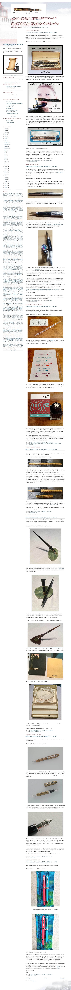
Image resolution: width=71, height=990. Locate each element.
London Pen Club (9, 106)
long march (10, 266)
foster (12, 232)
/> (45, 219)
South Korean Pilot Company (14, 325)
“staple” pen (61, 568)
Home (45, 978)
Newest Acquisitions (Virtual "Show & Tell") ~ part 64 (42, 449)
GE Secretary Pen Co (15, 237)
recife (4, 309)
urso (4, 339)
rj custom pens (19, 311)
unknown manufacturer (17, 338)
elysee (9, 227)
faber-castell (17, 230)
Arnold (22, 196)
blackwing (12, 203)
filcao (19, 231)
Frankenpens (14, 235)
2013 (6, 177)
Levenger (5, 264)
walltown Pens (19, 341)
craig (18, 216)
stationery (15, 328)
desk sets (31, 731)
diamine (6, 222)
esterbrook (7, 229)
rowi (11, 315)
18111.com (5, 193)
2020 (6, 140)
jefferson (4, 253)
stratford (10, 329)
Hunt (7, 247)
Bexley (7, 202)
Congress (15, 215)
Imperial (13, 247)
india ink (21, 247)
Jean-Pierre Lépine (19, 252)
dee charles (21, 219)
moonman (12, 276)
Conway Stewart (12, 216)
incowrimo (17, 247)
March (6, 159)
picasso (16, 303)
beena (10, 201)
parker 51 (5, 294)
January (6, 163)
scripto (21, 318)
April (6, 157)
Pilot (6, 305)
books (4, 204)
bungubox (4, 207)
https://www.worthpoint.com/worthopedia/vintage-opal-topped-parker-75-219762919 (42, 289)
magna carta (17, 267)
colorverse (5, 215)
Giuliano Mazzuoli (15, 239)
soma (15, 324)
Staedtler (10, 328)
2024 (6, 132)
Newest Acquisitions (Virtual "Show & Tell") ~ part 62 (42, 736)
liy (19, 264)
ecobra (21, 225)
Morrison (5, 278)
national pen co (7, 281)
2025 (6, 130)
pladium (4, 306)
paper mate (11, 291)
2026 (6, 128)
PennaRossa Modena (16, 300)
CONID (20, 215)
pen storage (21, 297)
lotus (4, 267)
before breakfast (14, 201)
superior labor (5, 331)
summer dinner (6, 330)
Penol (22, 300)
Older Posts (63, 978)
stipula (4, 329)
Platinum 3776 (20, 306)
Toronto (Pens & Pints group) (12, 113)
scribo (13, 318)
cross (30, 857)
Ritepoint (13, 311)
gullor (12, 241)
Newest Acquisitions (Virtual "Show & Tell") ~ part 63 (42, 517)
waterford (4, 344)
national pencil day (15, 281)
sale (5, 316)
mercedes (7, 272)
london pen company (18, 265)
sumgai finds (19, 329)
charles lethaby (19, 211)
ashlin (21, 197)
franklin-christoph (8, 236)
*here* (38, 19)
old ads (19, 286)
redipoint (8, 309)
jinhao (8, 253)
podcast (6, 307)
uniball (10, 338)
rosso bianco (14, 314)
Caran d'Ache (13, 209)
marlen (9, 269)
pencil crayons (11, 299)
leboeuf (21, 260)
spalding (4, 326)
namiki (10, 279)
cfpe (9, 211)
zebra (8, 348)
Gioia (5, 239)
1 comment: (49, 511)
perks (4, 303)
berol (4, 202)
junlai (20, 253)
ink (36, 443)
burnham (9, 207)
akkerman (5, 195)
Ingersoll (10, 248)
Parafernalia (9, 293)
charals (13, 211)
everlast (6, 230)
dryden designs (16, 224)
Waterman (11, 344)
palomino (21, 290)
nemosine (5, 282)
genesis (11, 238)
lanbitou (21, 259)
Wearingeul (5, 345)
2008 (6, 187)
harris (16, 244)
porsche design (15, 307)
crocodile (8, 217)
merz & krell (13, 272)
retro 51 (9, 310)
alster (14, 195)
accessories (11, 193)
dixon (18, 223)
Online (9, 287)
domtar (12, 224)
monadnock (20, 273)
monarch (4, 274)
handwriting (15, 242)
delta (9, 221)
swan (11, 331)
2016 (6, 172)
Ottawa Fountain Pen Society (11, 110)
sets (21, 320)
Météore (17, 272)
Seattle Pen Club (9, 120)
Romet (6, 314)
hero (16, 245)
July (5, 152)
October (6, 146)
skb (21, 323)
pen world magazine (18, 298)
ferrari (8, 231)
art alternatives (7, 197)
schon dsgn (19, 317)
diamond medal (13, 222)
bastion (6, 201)
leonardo (20, 261)
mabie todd (11, 267)
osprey (19, 288)
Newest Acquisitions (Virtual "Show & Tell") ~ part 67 (42, 32)
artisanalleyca (13, 197)
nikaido (19, 282)
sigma (9, 323)
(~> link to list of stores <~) (11, 94)
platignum (9, 306)
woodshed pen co (6, 347)
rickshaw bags (7, 311)
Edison (4, 226)
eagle (12, 225)
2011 (6, 181)
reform (17, 309)
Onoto (14, 287)
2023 (6, 134)
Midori (21, 272)
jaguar (8, 252)
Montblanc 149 (5, 275)
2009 (6, 185)
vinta (7, 340)
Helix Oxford (12, 245)
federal (4, 231)
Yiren (4, 348)
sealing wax (5, 319)
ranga (17, 308)
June (6, 154)
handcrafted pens (6, 242)
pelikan (21, 294)
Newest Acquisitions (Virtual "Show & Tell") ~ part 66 (42, 166)
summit (20, 330)
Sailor (22, 315)
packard (8, 290)
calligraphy (16, 208)
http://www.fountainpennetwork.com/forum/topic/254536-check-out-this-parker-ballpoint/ (43, 283)
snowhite (4, 324)
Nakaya (6, 279)
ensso (14, 227)
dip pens (8, 223)
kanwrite (9, 255)
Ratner (21, 308)
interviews (5, 251)
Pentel (9, 301)
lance (5, 260)
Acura (4, 194)
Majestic (6, 268)
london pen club (10, 265)
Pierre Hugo (21, 303)
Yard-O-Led (20, 347)
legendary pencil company (11, 261)
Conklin (4, 216)
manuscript (5, 269)
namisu (14, 279)
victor (21, 339)
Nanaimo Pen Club (10, 108)
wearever (19, 344)
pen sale (9, 297)
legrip (17, 261)
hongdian (18, 246)
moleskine (15, 273)
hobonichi (8, 246)
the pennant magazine (18, 333)
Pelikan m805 (14, 295)
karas (14, 255)
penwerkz (13, 301)
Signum (13, 323)
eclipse (16, 225)
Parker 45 (20, 293)
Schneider (13, 317)
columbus (10, 215)
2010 (6, 183)
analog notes (11, 196)
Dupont (4, 225)
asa (17, 197)
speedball (9, 326)
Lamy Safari (15, 259)
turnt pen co (10, 337)
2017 (6, 170)
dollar (21, 223)
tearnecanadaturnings (6, 333)
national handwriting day (18, 280)
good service (7, 240)
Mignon (4, 273)
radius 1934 (13, 308)
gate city (8, 237)
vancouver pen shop (30, 444)
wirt (21, 346)
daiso (14, 218)
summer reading (14, 330)
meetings (18, 271)
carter (8, 210)
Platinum (14, 306)
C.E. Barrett (20, 207)
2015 (6, 174)
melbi (4, 272)
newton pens (14, 282)
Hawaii (20, 244)
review (14, 310)
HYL (9, 247)
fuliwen (14, 236)
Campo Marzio (6, 209)
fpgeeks (10, 235)
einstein (14, 226)
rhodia (22, 310)
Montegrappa (19, 275)
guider (9, 241)
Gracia (11, 240)
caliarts (12, 208)
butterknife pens (14, 207)
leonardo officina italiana (8, 262)
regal (21, 309)
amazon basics (19, 195)
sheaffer (40, 731)
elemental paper (19, 226)
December (7, 142)
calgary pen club (6, 208)
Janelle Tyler (40, 443)
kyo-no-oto (14, 258)
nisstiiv (7, 283)
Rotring (19, 314)
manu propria (19, 268)
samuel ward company (14, 316)
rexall (18, 310)
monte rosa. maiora (12, 275)
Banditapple (18, 200)
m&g (7, 267)
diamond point (19, 222)
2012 (6, 179)
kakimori (16, 254)
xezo (15, 347)
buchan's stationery (17, 206)
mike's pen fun (9, 273)
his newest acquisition (30, 170)
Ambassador (5, 196)
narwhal (18, 279)
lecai (4, 261)
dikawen (4, 223)
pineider (15, 304)
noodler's (15, 283)
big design (15, 202)
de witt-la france (15, 219)
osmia (11, 288)
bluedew (17, 203)
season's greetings (12, 319)
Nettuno (9, 282)
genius (15, 238)
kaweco (18, 255)
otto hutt (12, 289)
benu (20, 201)
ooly (17, 287)
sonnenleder (5, 325)
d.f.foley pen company (7, 218)
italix (12, 251)
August (6, 150)
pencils (16, 299)
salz (8, 316)
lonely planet (5, 266)
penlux (4, 300)
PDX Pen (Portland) (10, 122)
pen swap (12, 298)
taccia (15, 331)
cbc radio (21, 210)
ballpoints (11, 200)
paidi (15, 290)
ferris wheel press (13, 231)
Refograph (13, 309)
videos (4, 340)
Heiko (7, 245)
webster (10, 345)
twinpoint (18, 337)
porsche (10, 307)
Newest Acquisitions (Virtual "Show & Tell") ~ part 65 (42, 306)
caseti (15, 210)
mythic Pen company (15, 278)
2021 (6, 138)
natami (22, 279)
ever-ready (21, 229)
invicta (9, 251)
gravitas (15, 240)
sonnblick (19, 324)
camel (21, 208)
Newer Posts (28, 978)
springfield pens (20, 326)
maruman (20, 269)
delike (6, 221)
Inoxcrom (20, 250)
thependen (12, 334)
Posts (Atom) (33, 980)
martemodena (14, 269)
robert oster (57, 443)
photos (35, 161)
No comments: (49, 160)
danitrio (18, 218)
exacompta (11, 230)
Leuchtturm (19, 262)
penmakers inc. (9, 300)
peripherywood (19, 301)
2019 (6, 166)
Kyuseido (20, 258)
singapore (17, 323)
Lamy (9, 259)
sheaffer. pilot (19, 322)
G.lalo (18, 236)
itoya (15, 251)
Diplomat (13, 223)
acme (21, 193)
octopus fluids (5, 286)
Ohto (16, 286)
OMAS (4, 287)
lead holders (16, 260)
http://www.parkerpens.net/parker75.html (55, 224)
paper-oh (16, 291)
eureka (17, 229)
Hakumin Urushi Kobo (18, 241)
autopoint (6, 200)
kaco (8, 254)
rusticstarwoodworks (16, 315)
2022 (6, 136)
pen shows (14, 297)
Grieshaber (20, 240)
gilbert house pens (20, 238)
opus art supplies (6, 288)
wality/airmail (12, 341)
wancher (12, 342)
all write (10, 195)
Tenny (12, 333)
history (4, 246)
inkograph (14, 250)
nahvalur (21, 278)
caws (18, 210)
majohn (11, 268)
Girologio (9, 239)
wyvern (11, 347)
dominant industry (6, 224)
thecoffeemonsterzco (6, 334)
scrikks (17, 318)
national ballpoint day (8, 280)
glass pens (32, 443)
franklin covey (20, 235)
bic (11, 202)
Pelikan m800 (8, 295)
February (6, 161)
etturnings (12, 229)
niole (4, 283)
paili (18, 290)
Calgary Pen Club (9, 101)
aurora (17, 198)
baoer (22, 200)
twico (14, 337)
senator (17, 320)
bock (21, 203)
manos (15, 268)
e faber (9, 225)
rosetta (10, 314)
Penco (21, 299)
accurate (17, 193)
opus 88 (20, 287)
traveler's (5, 337)
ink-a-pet (9, 250)
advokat (14, 194)
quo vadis (7, 308)
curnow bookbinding (18, 217)
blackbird (7, 203)
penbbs (4, 299)
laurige (9, 260)
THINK (17, 334)
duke (21, 224)
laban (4, 259)
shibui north (5, 323)
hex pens (20, 245)
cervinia (6, 211)
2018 (6, 168)
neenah (21, 281)
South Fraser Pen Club (10, 111)
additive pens (9, 194)
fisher (8, 232)
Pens (5, 301)
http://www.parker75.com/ (57, 222)
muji (9, 278)
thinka (21, 334)
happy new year (10, 244)
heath (4, 245)
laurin (12, 260)
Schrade (4, 318)
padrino (12, 290)
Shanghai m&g (5, 322)
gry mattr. (4, 241)
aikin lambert (19, 194)
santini (4, 317)
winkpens (9, 346)
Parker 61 (10, 294)
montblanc (47, 443)
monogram (9, 274)
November (7, 144)
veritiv (18, 339)
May (6, 155)
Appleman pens (16, 196)
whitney (14, 345)
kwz (9, 258)
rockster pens (12, 312)
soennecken (10, 324)
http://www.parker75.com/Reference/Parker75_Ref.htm (51, 504)
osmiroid (15, 288)
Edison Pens (9, 226)
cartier (12, 210)
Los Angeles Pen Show (18, 266)
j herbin (19, 251)
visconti (11, 340)
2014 (6, 175)
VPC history (17, 340)
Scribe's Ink (9, 318)
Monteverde (5, 276)
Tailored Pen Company (7, 332)
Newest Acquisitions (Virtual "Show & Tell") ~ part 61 (42, 862)
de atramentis (9, 219)
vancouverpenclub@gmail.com (35, 27)
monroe (13, 274)
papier (5, 293)
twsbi (22, 337)
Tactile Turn (20, 331)
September (7, 148)
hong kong (13, 246)
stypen (14, 329)
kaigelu (12, 254)
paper (6, 291)
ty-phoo (6, 338)
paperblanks (21, 291)
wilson (18, 345)
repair (4, 310)
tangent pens (18, 332)
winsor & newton (15, 346)
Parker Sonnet (15, 294)
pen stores (7, 298)
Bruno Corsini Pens (6, 206)
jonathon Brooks (14, 253)
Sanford (20, 316)
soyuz (21, 325)
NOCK (11, 283)
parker (31, 161)
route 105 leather (6, 315)
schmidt (8, 317)
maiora (22, 267)
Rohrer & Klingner (19, 312)
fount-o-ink (16, 232)
